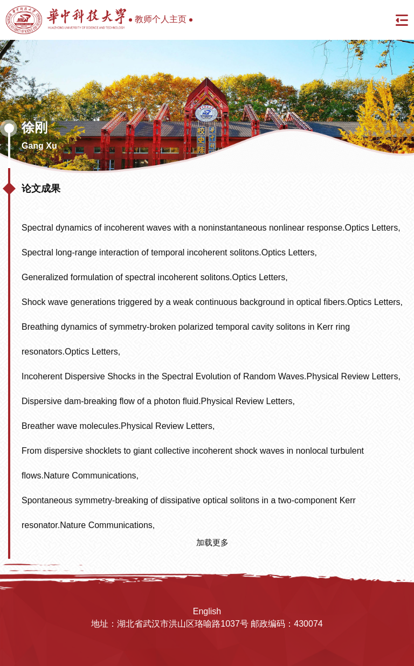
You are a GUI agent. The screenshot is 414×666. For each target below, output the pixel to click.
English (207, 611)
